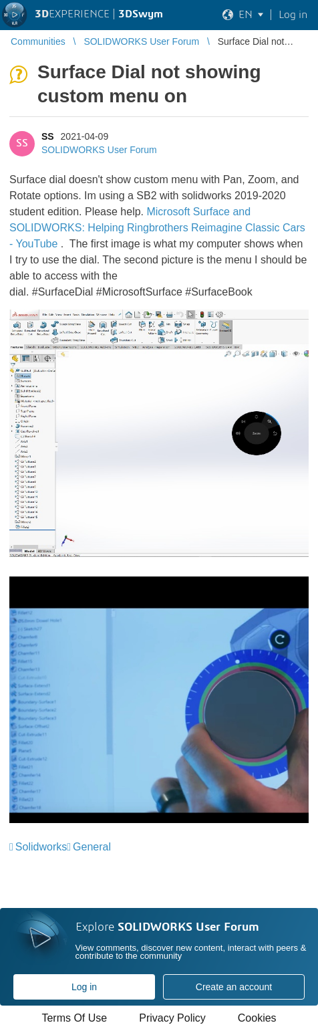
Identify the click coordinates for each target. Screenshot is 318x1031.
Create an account (234, 987)
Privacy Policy (172, 1018)
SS (47, 136)
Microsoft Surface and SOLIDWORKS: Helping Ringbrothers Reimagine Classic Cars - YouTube (157, 227)
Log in (84, 987)
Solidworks (41, 846)
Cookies (257, 1018)
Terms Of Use (74, 1018)
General (92, 846)
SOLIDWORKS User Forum (99, 149)
